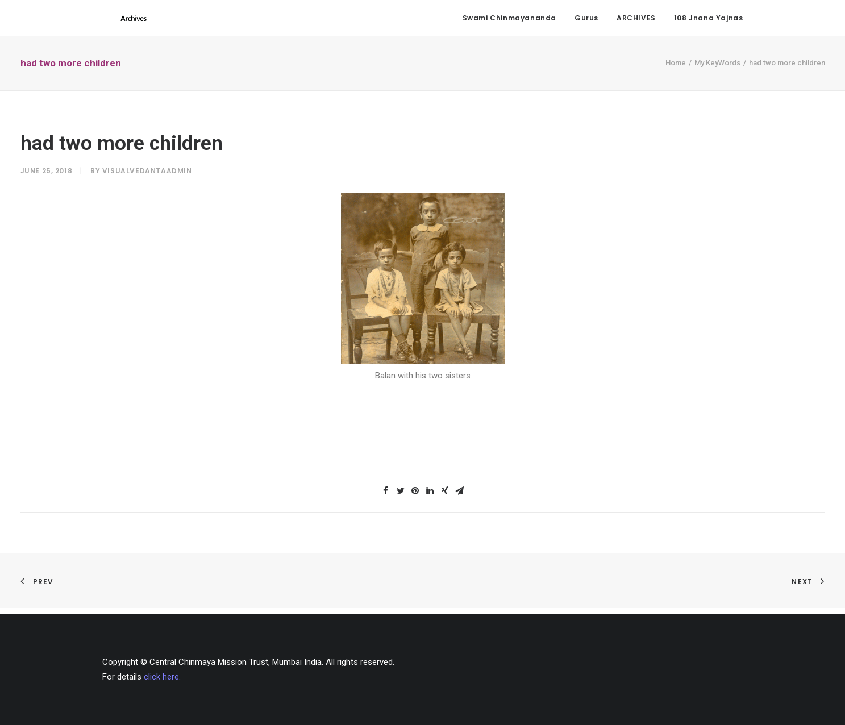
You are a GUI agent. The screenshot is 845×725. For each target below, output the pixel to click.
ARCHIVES (636, 20)
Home (675, 68)
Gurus (586, 20)
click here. (162, 677)
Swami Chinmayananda (509, 20)
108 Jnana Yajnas (708, 20)
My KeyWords (717, 68)
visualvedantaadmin (147, 176)
